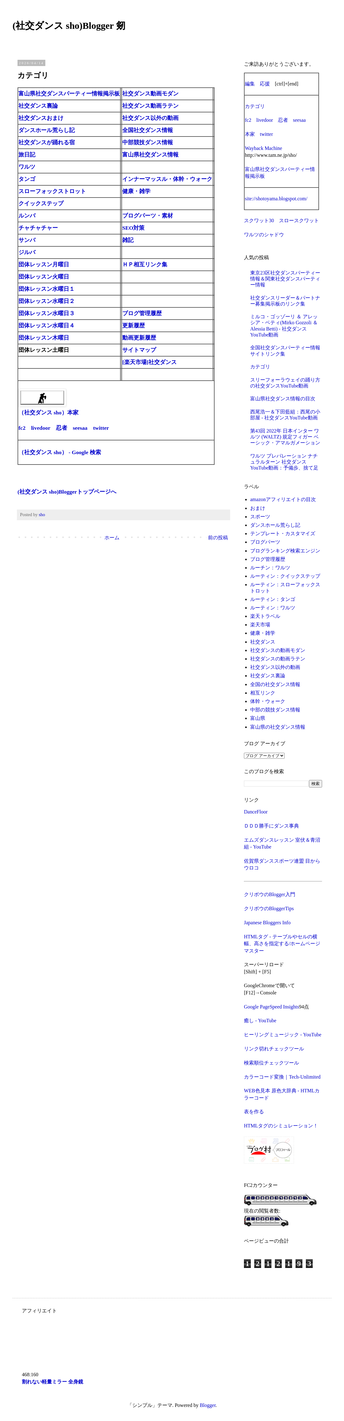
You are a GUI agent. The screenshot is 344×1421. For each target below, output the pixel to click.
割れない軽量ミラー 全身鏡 (52, 1381)
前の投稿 (218, 537)
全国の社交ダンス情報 (275, 684)
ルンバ (26, 216)
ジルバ (26, 252)
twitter (101, 428)
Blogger (208, 1405)
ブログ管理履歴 (142, 313)
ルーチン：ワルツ (270, 567)
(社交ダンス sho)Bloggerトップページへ (67, 492)
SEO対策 (133, 228)
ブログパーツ (265, 542)
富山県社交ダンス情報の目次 (282, 398)
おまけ (257, 508)
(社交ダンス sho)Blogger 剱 (69, 25)
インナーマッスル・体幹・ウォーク (167, 179)
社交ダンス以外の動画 (150, 118)
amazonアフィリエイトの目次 (283, 499)
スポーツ (260, 516)
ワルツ (26, 167)
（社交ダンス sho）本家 (48, 412)
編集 (250, 83)
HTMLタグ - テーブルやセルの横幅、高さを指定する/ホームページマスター (282, 943)
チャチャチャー (38, 228)
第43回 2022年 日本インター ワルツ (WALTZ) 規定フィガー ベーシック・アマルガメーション (285, 436)
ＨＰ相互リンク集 (144, 264)
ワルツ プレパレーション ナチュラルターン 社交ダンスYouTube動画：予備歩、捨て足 (284, 461)
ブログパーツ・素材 (147, 216)
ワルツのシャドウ (264, 234)
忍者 (61, 428)
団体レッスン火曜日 (43, 277)
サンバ (26, 240)
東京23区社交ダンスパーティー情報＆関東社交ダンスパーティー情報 (285, 278)
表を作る (254, 1111)
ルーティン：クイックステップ (285, 576)
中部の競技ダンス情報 (275, 709)
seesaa (80, 428)
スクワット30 (259, 220)
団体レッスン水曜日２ (46, 301)
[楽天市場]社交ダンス (149, 362)
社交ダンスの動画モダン (277, 650)
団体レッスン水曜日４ (46, 325)
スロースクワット (299, 220)
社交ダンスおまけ (40, 118)
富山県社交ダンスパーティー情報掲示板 (69, 93)
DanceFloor (256, 811)
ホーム (111, 537)
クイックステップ (40, 203)
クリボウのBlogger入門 (269, 894)
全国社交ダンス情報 (147, 130)
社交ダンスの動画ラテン (277, 658)
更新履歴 (133, 325)
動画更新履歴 (139, 338)
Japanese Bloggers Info (267, 922)
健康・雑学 (136, 191)
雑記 (128, 240)
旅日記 (26, 154)
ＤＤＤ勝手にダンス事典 (271, 825)
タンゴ (26, 179)
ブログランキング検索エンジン (285, 550)
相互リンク (262, 692)
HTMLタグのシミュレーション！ (281, 1125)
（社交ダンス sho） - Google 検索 (59, 452)
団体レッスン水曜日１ (46, 289)
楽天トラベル (265, 616)
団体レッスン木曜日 (43, 338)
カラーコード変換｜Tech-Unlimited (282, 1077)
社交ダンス (262, 641)
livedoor (40, 428)
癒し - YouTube (260, 1020)
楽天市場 (260, 624)
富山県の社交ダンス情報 (277, 727)
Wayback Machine (263, 148)
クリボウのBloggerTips (269, 908)
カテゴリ (255, 106)
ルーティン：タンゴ (272, 599)
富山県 (257, 718)
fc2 (21, 428)
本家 (250, 134)
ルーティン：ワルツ (272, 607)
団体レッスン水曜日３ (46, 313)
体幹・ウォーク (267, 701)
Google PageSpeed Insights (271, 1006)
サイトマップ (139, 350)
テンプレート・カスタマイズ (282, 533)
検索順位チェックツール (271, 1062)
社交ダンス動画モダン (150, 93)
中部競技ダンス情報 (147, 142)
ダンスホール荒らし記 (46, 130)
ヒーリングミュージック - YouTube (282, 1034)
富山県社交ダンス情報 (150, 154)
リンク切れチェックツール (274, 1048)
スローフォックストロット (52, 191)
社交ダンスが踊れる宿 (46, 142)
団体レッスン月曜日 (43, 264)
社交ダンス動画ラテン (150, 106)
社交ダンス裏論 (38, 106)
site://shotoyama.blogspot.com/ (276, 198)
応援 (265, 83)
